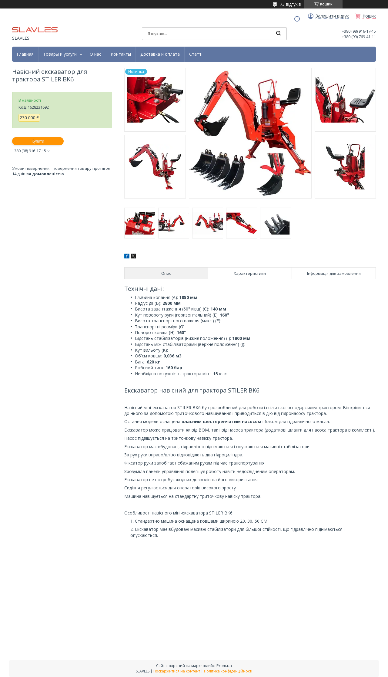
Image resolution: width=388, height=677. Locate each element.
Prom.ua (224, 665)
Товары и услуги (60, 54)
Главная (25, 54)
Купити (38, 141)
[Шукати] (278, 33)
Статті (195, 54)
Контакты (121, 54)
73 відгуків (290, 4)
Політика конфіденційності (228, 671)
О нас (95, 54)
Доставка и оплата (160, 54)
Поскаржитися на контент (176, 671)
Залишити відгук (332, 16)
